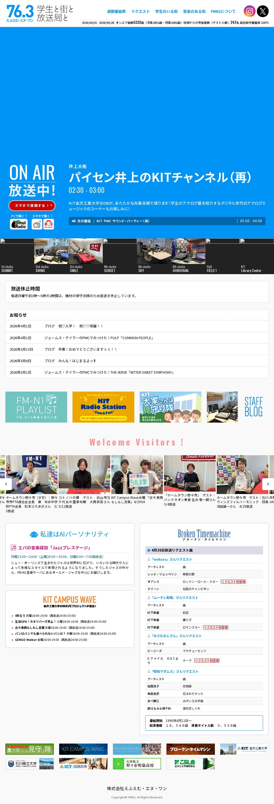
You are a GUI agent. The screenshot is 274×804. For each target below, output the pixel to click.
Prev (6, 484)
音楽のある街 (194, 11)
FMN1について (223, 11)
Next (268, 484)
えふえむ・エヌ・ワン (39, 13)
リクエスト (140, 11)
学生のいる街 (166, 11)
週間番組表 (116, 11)
